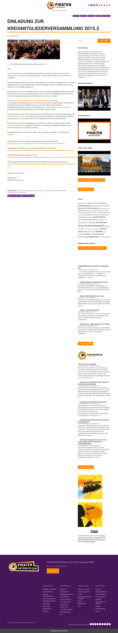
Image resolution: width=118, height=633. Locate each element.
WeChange (107, 5)
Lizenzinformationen (89, 541)
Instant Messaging (100, 608)
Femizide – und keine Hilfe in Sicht (89, 310)
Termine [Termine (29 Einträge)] (104, 231)
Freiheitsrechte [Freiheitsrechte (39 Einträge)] (102, 212)
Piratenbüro (91, 15)
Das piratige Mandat (65, 612)
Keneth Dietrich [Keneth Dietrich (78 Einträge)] (99, 217)
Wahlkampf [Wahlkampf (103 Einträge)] (94, 236)
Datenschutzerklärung (101, 591)
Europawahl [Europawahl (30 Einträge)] (105, 210)
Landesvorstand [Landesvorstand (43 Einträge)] (82, 222)
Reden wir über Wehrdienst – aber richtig (91, 296)
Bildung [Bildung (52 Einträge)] (90, 203)
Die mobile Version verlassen (59, 631)
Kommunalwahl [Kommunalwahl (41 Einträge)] (100, 219)
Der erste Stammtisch (65, 599)
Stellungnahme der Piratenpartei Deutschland (93, 402)
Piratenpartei (83, 366)
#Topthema (76, 15)
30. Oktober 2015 (13, 36)
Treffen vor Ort (64, 607)
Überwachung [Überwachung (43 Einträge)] (106, 237)
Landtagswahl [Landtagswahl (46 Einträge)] (92, 222)
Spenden (52, 571)
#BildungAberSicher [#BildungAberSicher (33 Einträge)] (83, 203)
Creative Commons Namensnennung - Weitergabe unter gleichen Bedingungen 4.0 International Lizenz (92, 537)
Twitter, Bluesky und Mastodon (102, 624)
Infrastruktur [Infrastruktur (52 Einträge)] (82, 217)
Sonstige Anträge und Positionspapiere (57, 107)
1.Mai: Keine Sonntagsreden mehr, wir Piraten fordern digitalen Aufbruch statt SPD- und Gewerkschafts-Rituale (92, 442)
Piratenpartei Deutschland (49, 589)
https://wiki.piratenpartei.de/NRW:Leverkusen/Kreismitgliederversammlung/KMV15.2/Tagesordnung (41, 157)
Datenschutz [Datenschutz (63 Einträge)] (82, 208)
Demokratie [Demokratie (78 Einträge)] (92, 208)
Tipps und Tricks (64, 604)
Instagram (94, 5)
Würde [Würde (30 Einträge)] (100, 237)
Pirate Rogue (28, 622)
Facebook (92, 5)
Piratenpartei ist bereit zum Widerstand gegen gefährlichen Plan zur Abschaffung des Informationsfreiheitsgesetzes (93, 63)
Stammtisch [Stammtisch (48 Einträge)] (91, 232)
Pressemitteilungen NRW (49, 601)
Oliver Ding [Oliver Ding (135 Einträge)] (83, 225)
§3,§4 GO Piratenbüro (18, 116)
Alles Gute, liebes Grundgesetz (87, 364)
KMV (35, 190)
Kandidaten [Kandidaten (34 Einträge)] (90, 217)
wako (81, 270)
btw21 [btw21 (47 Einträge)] (95, 203)
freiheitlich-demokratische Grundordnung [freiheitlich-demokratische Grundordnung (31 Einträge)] (88, 212)
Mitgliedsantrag (82, 603)
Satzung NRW (46, 606)
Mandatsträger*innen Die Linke (109, 5)
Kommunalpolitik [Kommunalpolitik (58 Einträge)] (89, 220)
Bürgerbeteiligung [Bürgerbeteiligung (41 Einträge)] (96, 206)
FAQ (61, 614)
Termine (98, 15)
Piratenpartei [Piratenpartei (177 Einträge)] (96, 225)
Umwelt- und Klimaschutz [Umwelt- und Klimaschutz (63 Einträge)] (94, 234)
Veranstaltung (106, 15)
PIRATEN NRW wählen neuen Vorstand (89, 69)
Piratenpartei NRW (47, 591)
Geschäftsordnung (26, 190)
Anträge (10, 125)
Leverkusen (83, 15)
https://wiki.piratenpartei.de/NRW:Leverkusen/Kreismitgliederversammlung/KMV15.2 (36, 143)
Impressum (98, 589)
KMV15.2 (41, 190)
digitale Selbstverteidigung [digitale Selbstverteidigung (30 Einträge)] (104, 208)
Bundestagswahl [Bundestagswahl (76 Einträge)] (84, 206)
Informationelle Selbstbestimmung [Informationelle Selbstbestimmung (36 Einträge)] (100, 215)
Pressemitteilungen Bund (49, 598)
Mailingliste (98, 599)
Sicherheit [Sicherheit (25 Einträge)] (90, 229)
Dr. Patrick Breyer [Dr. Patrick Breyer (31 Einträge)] (91, 210)
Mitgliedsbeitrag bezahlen (67, 594)
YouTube (97, 5)
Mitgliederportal (64, 591)
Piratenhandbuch (64, 597)
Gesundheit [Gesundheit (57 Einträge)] (87, 215)
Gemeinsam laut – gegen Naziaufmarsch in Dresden (95, 324)
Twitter (89, 5)
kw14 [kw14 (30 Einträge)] (106, 219)
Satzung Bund (46, 603)
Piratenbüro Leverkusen (84, 589)
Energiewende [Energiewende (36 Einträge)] (99, 210)
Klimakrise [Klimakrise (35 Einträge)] (80, 219)
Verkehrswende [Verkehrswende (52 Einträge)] (83, 237)
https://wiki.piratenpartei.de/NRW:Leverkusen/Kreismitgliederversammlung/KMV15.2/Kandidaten (40, 150)
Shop (79, 606)
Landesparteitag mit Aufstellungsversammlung (93, 282)
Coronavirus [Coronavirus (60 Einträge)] (105, 206)
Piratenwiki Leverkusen (84, 591)
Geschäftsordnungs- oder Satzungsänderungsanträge (33, 101)
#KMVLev (10, 134)
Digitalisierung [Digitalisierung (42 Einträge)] (82, 210)
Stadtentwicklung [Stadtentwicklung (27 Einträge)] (96, 229)
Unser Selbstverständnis (66, 609)
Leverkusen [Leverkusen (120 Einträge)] (101, 222)
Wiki (104, 5)
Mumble (97, 611)
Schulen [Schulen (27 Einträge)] (85, 229)
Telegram (99, 5)
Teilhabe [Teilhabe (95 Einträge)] (98, 231)
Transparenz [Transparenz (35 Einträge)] (81, 234)
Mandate (80, 594)
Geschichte (45, 611)
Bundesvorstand (47, 608)
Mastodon (102, 5)
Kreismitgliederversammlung (56, 190)
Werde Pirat (63, 589)
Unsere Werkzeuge (65, 602)
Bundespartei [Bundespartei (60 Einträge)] (102, 203)
